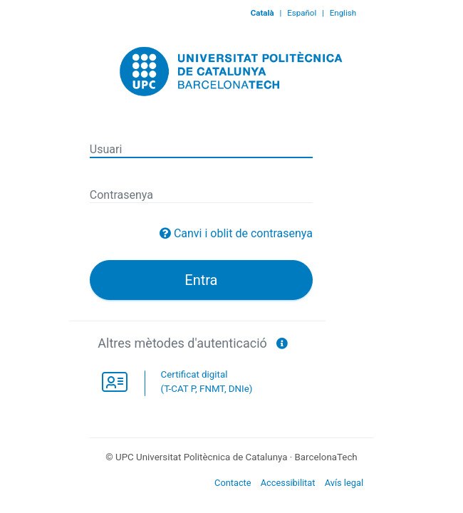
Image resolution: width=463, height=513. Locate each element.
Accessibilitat (288, 482)
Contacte (232, 482)
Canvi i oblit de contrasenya (243, 233)
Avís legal (344, 482)
